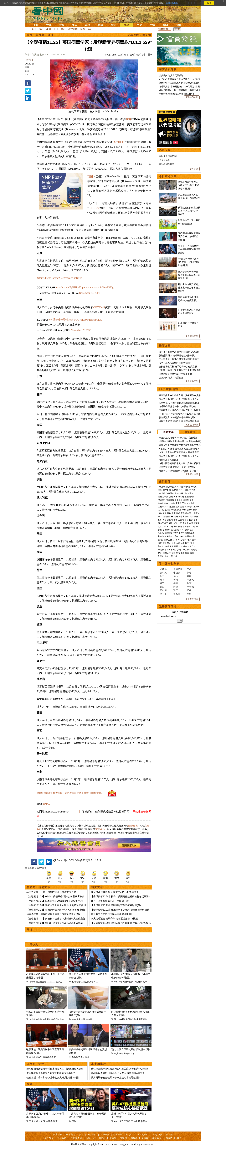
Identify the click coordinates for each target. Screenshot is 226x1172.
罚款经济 (60, 1040)
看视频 (112, 1158)
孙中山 (186, 637)
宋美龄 (161, 641)
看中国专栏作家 (169, 654)
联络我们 (70, 1155)
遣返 (164, 634)
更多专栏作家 (192, 690)
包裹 (83, 1040)
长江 (166, 588)
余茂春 (90, 1002)
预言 (187, 644)
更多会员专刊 (192, 97)
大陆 (48, 25)
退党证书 (156, 1158)
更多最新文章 (192, 472)
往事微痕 (170, 591)
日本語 (169, 1155)
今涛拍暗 (178, 660)
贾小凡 (163, 663)
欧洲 (41, 29)
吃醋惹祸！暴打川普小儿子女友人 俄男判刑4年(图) (52, 1098)
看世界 (40, 35)
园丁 (162, 674)
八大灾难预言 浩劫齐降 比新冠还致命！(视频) (115, 939)
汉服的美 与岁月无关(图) (171, 75)
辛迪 (189, 685)
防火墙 (174, 621)
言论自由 (162, 631)
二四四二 (51, 1002)
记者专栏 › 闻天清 (139, 35)
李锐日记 (118, 1002)
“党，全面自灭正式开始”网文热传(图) (130, 1070)
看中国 (49, 13)
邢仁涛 (163, 681)
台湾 (191, 614)
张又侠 (188, 581)
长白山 (161, 627)
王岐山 (185, 594)
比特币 (170, 611)
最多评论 (168, 523)
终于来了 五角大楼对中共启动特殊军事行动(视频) (189, 340)
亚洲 (55, 29)
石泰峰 (32, 1002)
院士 (116, 1040)
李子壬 (163, 685)
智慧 (173, 644)
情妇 (160, 604)
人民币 (181, 611)
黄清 (175, 670)
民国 (171, 637)
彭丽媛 (46, 1077)
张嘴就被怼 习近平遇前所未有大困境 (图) (179, 493)
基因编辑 (166, 621)
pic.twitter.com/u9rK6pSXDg (97, 287)
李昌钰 (75, 1077)
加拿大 (181, 607)
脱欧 (187, 607)
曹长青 (176, 685)
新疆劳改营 (190, 627)
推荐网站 (48, 1158)
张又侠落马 (164, 251)
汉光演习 (162, 591)
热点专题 (165, 241)
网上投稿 (57, 1155)
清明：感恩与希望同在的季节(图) (175, 454)
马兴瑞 (32, 1077)
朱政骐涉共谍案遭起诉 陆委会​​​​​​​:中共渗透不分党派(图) (189, 327)
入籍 (178, 634)
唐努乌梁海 (190, 624)
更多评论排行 (192, 565)
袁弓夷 (181, 588)
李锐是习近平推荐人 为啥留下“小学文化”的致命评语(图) (188, 276)
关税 (166, 598)
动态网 (169, 1158)
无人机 (134, 1142)
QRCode (57, 881)
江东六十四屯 (178, 624)
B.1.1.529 (29, 74)
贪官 (195, 601)
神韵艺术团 (76, 1158)
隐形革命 (142, 1142)
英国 (27, 71)
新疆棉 (190, 584)
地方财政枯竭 (49, 1040)
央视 (175, 631)
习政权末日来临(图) (168, 550)
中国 (121, 1074)
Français (142, 1155)
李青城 (190, 677)
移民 (184, 631)
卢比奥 (194, 578)
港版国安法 (189, 588)
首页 (35, 25)
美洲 (33, 29)
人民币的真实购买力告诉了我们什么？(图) (179, 79)
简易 (189, 660)
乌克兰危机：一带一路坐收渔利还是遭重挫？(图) (51, 912)
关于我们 (92, 1155)
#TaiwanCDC (94, 319)
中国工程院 (142, 1040)
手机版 (107, 54)
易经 (160, 644)
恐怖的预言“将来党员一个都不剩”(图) (177, 508)
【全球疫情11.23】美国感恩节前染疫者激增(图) (116, 926)
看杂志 (102, 1158)
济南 (74, 1040)
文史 (139, 25)
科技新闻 (73, 29)
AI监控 (39, 1040)
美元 (164, 611)
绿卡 (183, 634)
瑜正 (175, 681)
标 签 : (29, 60)
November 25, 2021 (89, 293)
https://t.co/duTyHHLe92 (68, 287)
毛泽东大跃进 (149, 1002)
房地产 (161, 614)
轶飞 (162, 667)
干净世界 (61, 1158)
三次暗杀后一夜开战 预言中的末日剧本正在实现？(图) (189, 365)
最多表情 (190, 523)
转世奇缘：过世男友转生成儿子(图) (176, 465)
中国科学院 (131, 1040)
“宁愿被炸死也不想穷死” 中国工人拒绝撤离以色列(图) (188, 353)
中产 (180, 614)
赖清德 (191, 594)
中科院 (122, 1040)
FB (172, 607)
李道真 (176, 663)
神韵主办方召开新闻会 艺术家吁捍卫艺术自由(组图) (189, 378)
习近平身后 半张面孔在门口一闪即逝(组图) (179, 86)
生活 (152, 25)
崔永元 (167, 601)
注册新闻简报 (168, 697)
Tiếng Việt (156, 1155)
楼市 (166, 614)
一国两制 (195, 604)
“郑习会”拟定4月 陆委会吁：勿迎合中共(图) (180, 532)
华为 (164, 604)
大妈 (171, 617)
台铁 (177, 584)
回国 (173, 634)
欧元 (186, 611)
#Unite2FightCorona (47, 277)
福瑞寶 (145, 1158)
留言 (126, 54)
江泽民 (161, 601)
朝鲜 (176, 607)
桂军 (176, 637)
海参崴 (185, 614)
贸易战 (175, 581)
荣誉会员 (133, 846)
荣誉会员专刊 (168, 69)
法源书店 (90, 1158)
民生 (187, 634)
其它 (90, 29)
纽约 (113, 25)
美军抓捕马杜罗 (166, 255)
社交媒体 (166, 607)
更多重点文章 (192, 427)
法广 (160, 607)
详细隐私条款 (172, 3)
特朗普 (187, 578)
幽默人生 (167, 644)
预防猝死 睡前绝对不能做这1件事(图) (177, 446)
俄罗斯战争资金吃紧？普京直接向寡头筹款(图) (50, 1094)
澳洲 (48, 29)
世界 (126, 25)
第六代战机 (124, 1142)
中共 (116, 1074)
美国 (74, 25)
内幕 (179, 601)
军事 (82, 29)
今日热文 (32, 965)
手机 (182, 644)
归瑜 (189, 663)
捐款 (81, 1155)
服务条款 (105, 1155)
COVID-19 (29, 64)
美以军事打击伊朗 (168, 246)
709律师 (185, 621)
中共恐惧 (138, 1002)
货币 (175, 611)
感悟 (178, 644)
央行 (192, 607)
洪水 (175, 588)
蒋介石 (193, 637)
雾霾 (160, 621)
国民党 (186, 591)
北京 (160, 617)
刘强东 (165, 617)
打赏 (120, 54)
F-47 (116, 1142)
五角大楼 (76, 1002)
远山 (175, 667)
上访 (192, 621)
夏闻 (189, 667)
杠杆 (160, 611)
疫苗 (171, 588)
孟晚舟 (161, 598)
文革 (171, 647)
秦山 (162, 677)
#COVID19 (80, 319)
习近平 (39, 1077)
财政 (171, 614)
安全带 (32, 1040)
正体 (114, 54)
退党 (191, 591)
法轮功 (161, 624)
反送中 (189, 601)
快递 (78, 1040)
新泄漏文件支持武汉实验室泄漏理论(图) (112, 935)
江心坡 (176, 627)
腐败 (169, 604)
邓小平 (167, 641)
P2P (197, 617)
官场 (61, 25)
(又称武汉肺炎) (172, 578)
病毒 (27, 67)
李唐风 (190, 670)
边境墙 (172, 598)
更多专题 (194, 260)
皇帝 (188, 641)
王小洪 (59, 1002)
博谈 (100, 25)
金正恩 (178, 594)
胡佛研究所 (128, 1002)
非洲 (63, 29)
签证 (169, 634)
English (130, 1155)
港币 (195, 611)
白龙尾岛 (168, 627)
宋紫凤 (163, 660)
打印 (132, 54)
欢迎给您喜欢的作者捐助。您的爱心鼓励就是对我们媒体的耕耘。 (71, 813)
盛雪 (175, 674)
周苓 (162, 670)
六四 (193, 581)
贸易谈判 (189, 598)
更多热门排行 (192, 515)
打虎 (178, 604)
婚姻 (87, 1077)
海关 (160, 634)
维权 (179, 621)
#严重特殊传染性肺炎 (61, 319)
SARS (181, 627)
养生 (175, 647)
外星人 (161, 647)
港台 (87, 25)
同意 (209, 3)
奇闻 (165, 25)
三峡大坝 (183, 584)
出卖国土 (162, 584)
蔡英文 (196, 614)
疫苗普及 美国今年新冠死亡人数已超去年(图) (114, 912)
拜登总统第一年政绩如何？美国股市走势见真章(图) (53, 935)
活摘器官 (170, 584)
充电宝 (89, 1040)
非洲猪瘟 (186, 617)
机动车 (131, 1074)
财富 (175, 614)
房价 (74, 1142)
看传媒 (134, 1158)
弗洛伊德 (162, 594)
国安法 (161, 588)
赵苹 (189, 674)
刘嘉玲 (81, 1077)
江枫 (189, 681)
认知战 (84, 1002)
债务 (196, 607)
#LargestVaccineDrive (70, 277)
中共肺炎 (162, 578)
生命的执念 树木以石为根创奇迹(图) (176, 94)
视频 (178, 25)
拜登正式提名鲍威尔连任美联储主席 (110, 921)
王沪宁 (196, 598)
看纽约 (123, 1158)
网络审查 (168, 624)
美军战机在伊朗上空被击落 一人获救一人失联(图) (189, 301)
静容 (175, 677)
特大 (138, 54)
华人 (180, 631)
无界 (179, 1158)
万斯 (177, 598)
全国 (126, 1074)
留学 (194, 631)
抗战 (181, 637)
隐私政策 (117, 1155)
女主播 (169, 631)
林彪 (173, 641)
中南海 (174, 601)
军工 (96, 1002)
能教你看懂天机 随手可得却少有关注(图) (178, 457)
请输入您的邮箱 (180, 703)
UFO (168, 594)
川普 (182, 578)
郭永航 (53, 1077)
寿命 (166, 647)
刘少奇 (178, 641)
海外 (192, 634)
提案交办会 (41, 1002)
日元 (191, 611)
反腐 (173, 604)
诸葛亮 (194, 641)
